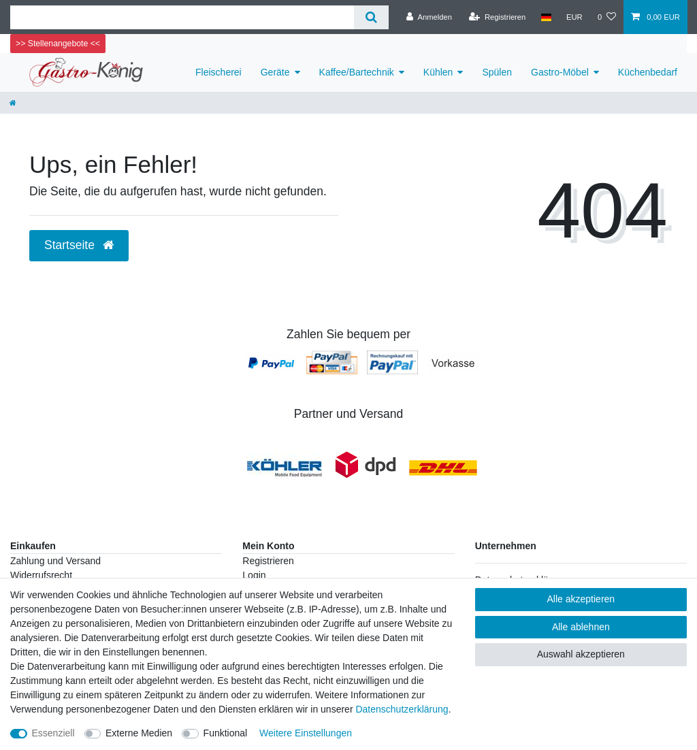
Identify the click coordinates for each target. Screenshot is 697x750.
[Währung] (574, 17)
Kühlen (438, 72)
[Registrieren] (497, 17)
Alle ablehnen (581, 626)
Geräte (275, 72)
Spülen (497, 72)
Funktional (226, 733)
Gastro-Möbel (560, 72)
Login (253, 575)
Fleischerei (218, 72)
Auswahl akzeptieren (581, 654)
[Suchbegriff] (182, 17)
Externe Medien (139, 733)
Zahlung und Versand (55, 560)
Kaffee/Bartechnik (356, 72)
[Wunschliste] (606, 17)
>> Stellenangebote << (58, 43)
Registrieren (267, 560)
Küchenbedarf (647, 72)
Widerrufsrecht (41, 575)
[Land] (545, 17)
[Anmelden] (429, 17)
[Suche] (371, 17)
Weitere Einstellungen (305, 733)
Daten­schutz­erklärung (401, 709)
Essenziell (53, 733)
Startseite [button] (79, 245)
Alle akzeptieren (581, 598)
